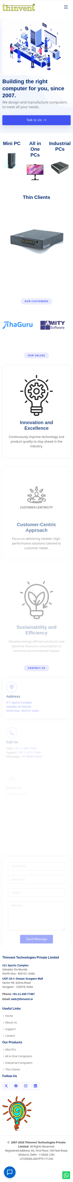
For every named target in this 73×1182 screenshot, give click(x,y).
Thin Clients (36, 197)
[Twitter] (6, 1086)
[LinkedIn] (35, 1086)
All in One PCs (35, 149)
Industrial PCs (60, 146)
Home (9, 1016)
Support (10, 1029)
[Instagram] (26, 1086)
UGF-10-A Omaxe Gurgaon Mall (22, 979)
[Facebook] (16, 1086)
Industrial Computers (18, 1062)
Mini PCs (10, 1049)
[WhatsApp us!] (66, 1175)
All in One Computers (18, 1056)
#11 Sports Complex (15, 965)
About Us (11, 1022)
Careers (10, 1035)
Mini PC (11, 143)
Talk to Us (36, 120)
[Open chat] (10, 1172)
